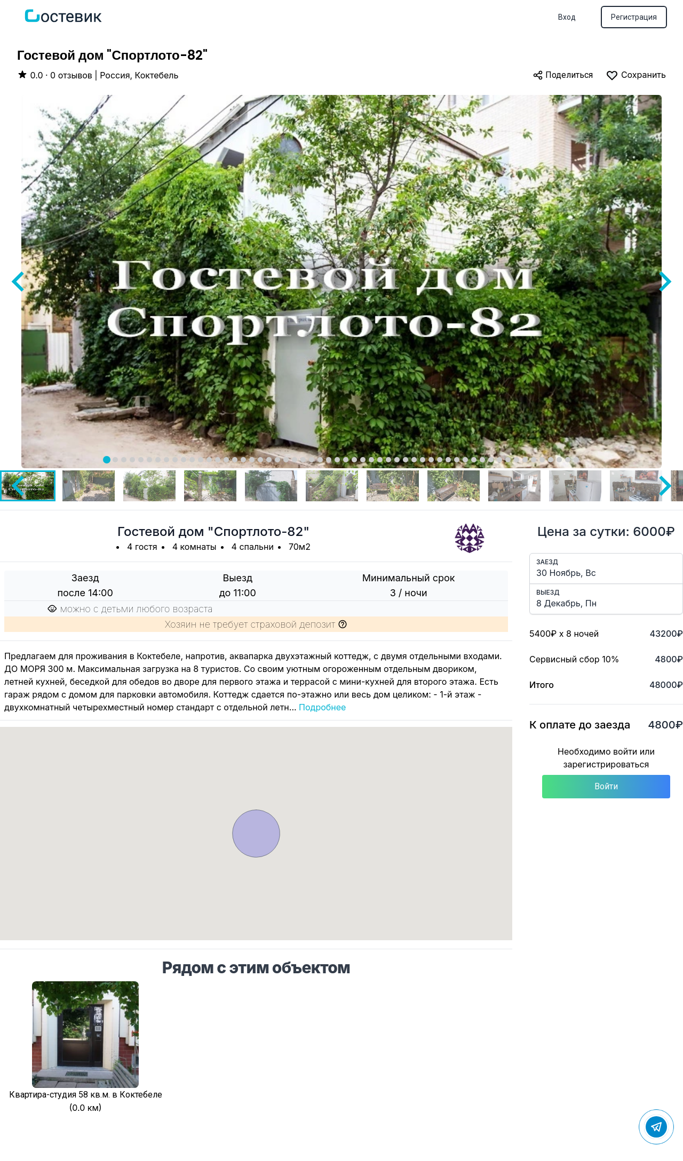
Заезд (547, 562)
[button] (88, 485)
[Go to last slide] (19, 281)
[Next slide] (663, 281)
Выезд (547, 592)
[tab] (106, 459)
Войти (606, 786)
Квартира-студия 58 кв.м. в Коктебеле (85, 1095)
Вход (567, 17)
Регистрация (634, 17)
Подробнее (322, 707)
